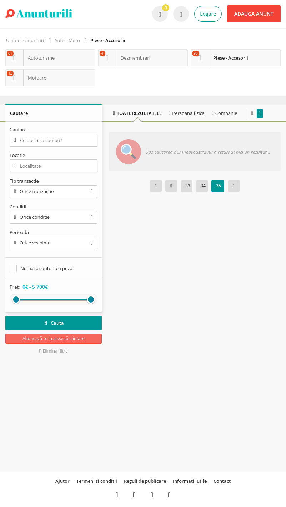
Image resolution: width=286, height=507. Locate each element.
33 (187, 186)
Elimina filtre (53, 351)
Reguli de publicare (145, 481)
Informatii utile (190, 481)
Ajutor (62, 481)
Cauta (53, 323)
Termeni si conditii (96, 481)
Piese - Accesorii (107, 40)
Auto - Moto (67, 40)
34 (203, 186)
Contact (222, 481)
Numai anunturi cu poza (46, 268)
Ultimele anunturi (25, 40)
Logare (208, 13)
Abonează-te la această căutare (53, 338)
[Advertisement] (53, 412)
